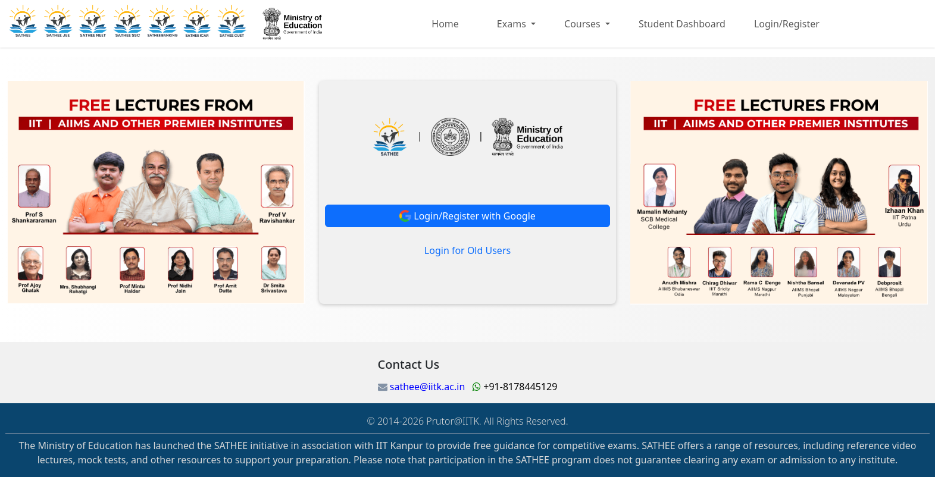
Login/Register (787, 23)
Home (445, 23)
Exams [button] (513, 23)
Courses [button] (583, 23)
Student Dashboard (682, 23)
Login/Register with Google (467, 215)
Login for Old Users (467, 250)
